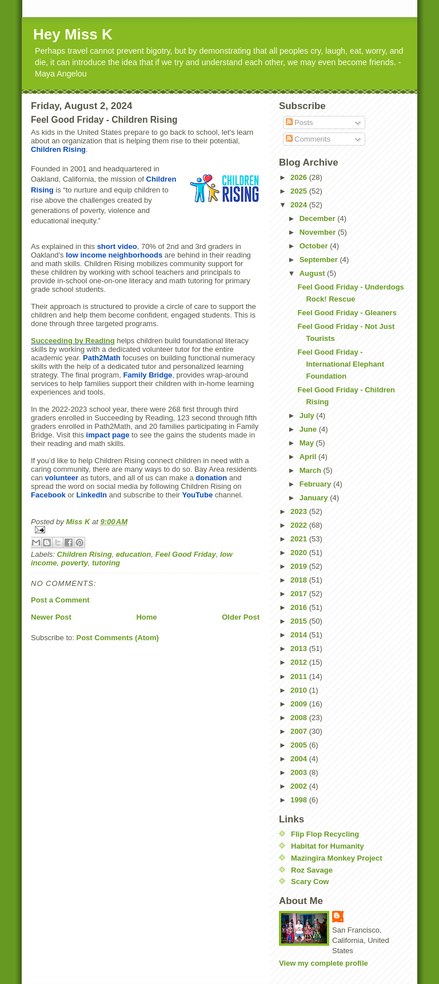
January (315, 497)
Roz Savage (312, 870)
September (320, 259)
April (309, 456)
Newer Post (51, 617)
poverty (74, 563)
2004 (299, 758)
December (318, 218)
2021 (299, 539)
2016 (299, 607)
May (308, 443)
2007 (299, 731)
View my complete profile (323, 963)
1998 (299, 800)
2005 (299, 745)
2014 (299, 634)
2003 (299, 772)
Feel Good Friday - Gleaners (346, 312)
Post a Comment (60, 600)
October (315, 246)
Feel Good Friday (185, 554)
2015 (299, 621)
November (319, 232)
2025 (299, 191)
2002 (299, 786)
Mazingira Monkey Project (336, 858)
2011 (299, 676)
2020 (299, 552)
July (308, 415)
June (309, 429)
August (313, 273)
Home (146, 617)
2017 (299, 593)
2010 (299, 690)
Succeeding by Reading (73, 340)
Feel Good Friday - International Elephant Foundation (340, 364)
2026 (299, 177)
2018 (299, 580)
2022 (299, 525)
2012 (299, 662)
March (312, 470)
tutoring (106, 563)
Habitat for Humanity (327, 846)
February (316, 484)
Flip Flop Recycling (325, 834)
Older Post (241, 617)
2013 (299, 648)
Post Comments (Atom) (118, 637)
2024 (299, 204)
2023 (299, 511)
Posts (299, 122)
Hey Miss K (73, 34)
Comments (308, 139)
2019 (299, 566)
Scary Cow (310, 881)
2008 (299, 717)
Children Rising (84, 554)
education (133, 554)
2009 (299, 704)
